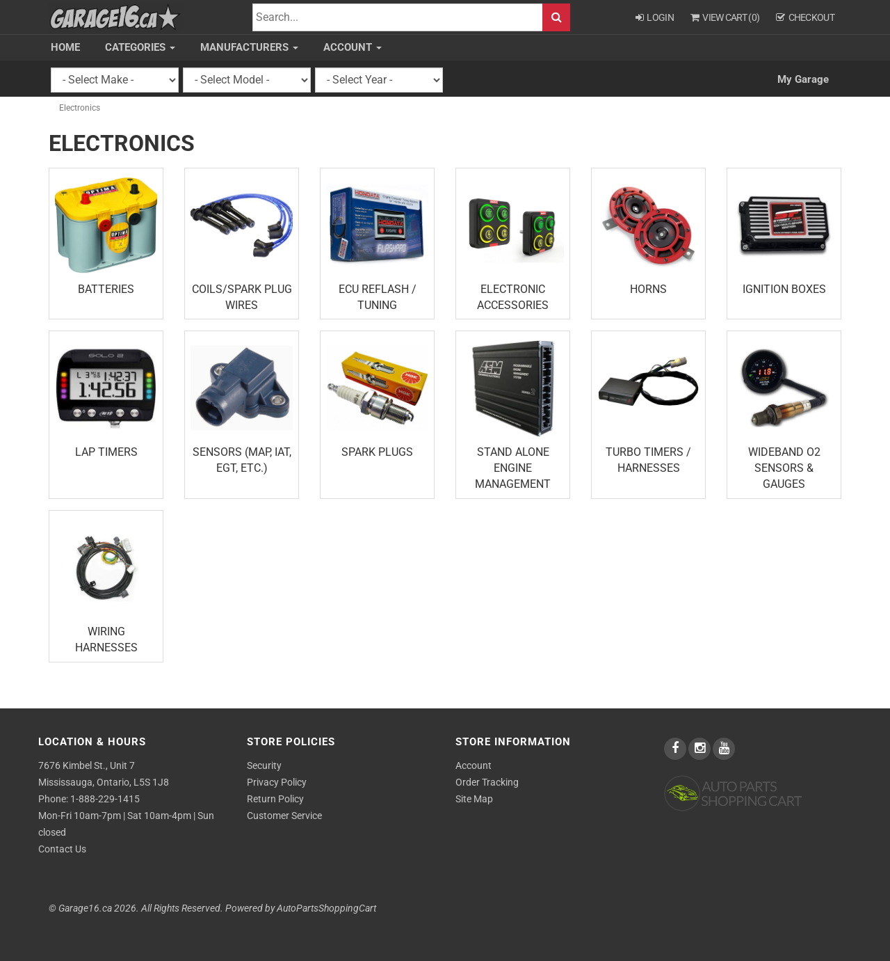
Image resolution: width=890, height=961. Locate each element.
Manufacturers (249, 47)
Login (655, 17)
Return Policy (275, 798)
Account (352, 47)
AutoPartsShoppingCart (326, 908)
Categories (140, 47)
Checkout (805, 17)
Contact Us (62, 849)
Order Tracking (487, 782)
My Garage (803, 79)
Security (264, 765)
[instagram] (700, 748)
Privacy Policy (277, 782)
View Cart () (724, 17)
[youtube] (724, 748)
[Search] (397, 17)
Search (556, 17)
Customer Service (284, 815)
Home (65, 47)
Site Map (474, 798)
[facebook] (676, 748)
